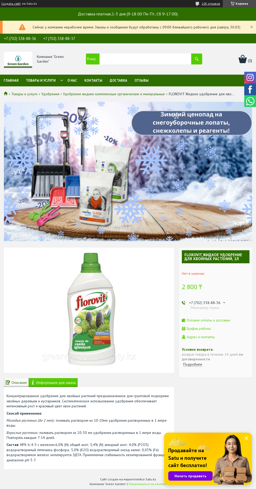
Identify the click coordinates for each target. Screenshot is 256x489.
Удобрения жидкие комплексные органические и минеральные (114, 94)
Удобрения (50, 94)
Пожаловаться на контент (147, 484)
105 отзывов (211, 3)
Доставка (118, 80)
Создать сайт (11, 3)
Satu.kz (151, 479)
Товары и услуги (41, 80)
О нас (72, 80)
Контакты (93, 80)
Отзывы (142, 80)
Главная (11, 80)
